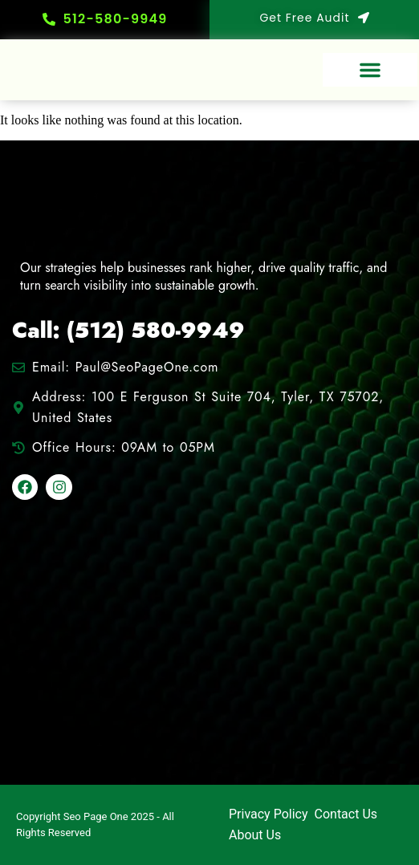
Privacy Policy (268, 814)
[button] (370, 70)
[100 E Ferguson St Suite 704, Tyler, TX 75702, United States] (209, 644)
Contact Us (346, 814)
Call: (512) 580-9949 (128, 330)
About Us (255, 835)
